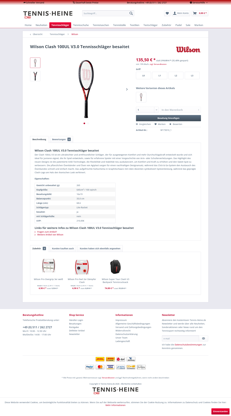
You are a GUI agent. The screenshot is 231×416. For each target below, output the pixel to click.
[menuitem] (34, 2)
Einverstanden (220, 411)
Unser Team (121, 337)
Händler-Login (76, 320)
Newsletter (74, 334)
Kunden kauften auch (63, 248)
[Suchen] (131, 13)
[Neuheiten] (41, 25)
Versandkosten (108, 377)
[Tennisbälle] (119, 25)
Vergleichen (143, 124)
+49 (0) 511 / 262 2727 (37, 327)
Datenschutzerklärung (127, 334)
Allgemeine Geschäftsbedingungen (133, 323)
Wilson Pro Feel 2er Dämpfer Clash (82, 281)
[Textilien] (134, 25)
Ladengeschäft (123, 341)
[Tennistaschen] (101, 25)
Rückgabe (74, 327)
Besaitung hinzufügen (168, 118)
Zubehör (39, 248)
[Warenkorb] (200, 13)
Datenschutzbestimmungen (188, 344)
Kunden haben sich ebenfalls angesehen (100, 248)
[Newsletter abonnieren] (203, 338)
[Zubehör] (166, 25)
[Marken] (198, 25)
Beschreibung (39, 139)
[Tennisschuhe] (81, 25)
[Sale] (188, 25)
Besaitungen (75, 323)
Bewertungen (61, 139)
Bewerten (175, 124)
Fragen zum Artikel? (46, 231)
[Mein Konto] (181, 13)
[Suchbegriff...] (108, 13)
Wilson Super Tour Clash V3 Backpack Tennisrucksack (115, 281)
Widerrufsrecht (123, 330)
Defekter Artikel (77, 330)
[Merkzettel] (167, 13)
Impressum (121, 320)
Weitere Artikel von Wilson (49, 234)
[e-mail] (180, 338)
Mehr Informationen (115, 405)
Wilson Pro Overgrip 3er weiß (48, 279)
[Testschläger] (150, 25)
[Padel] (178, 25)
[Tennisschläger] (60, 25)
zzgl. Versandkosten (158, 64)
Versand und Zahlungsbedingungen (133, 327)
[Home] (28, 25)
